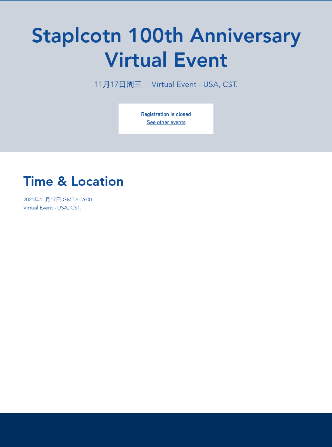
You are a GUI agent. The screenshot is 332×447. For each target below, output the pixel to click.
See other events (166, 122)
